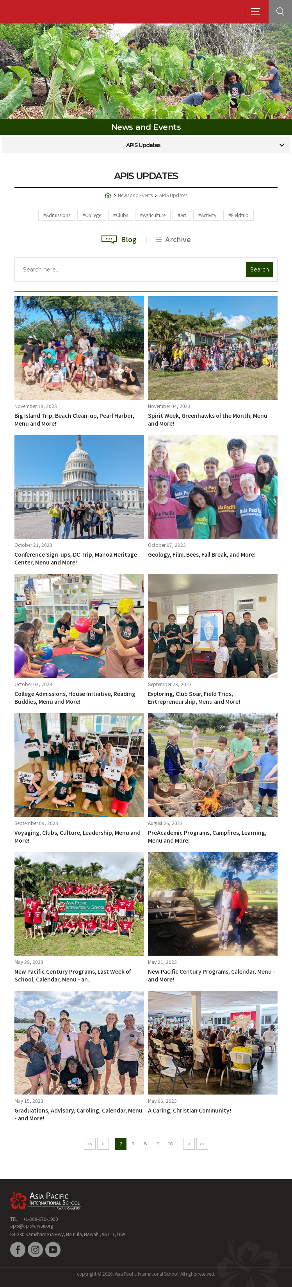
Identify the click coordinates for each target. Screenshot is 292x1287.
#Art (182, 215)
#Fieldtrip (238, 215)
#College (91, 215)
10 (170, 1144)
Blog (119, 239)
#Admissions (56, 215)
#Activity (207, 215)
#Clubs (120, 215)
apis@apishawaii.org (31, 1225)
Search (259, 269)
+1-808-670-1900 (40, 1218)
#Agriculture (153, 215)
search (280, 11)
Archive (173, 239)
